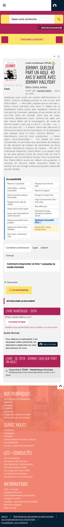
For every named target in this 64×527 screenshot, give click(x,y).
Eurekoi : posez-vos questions (19, 445)
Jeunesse (8, 411)
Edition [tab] (44, 247)
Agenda (8, 402)
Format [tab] (10, 255)
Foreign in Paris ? (13, 498)
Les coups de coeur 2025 (17, 470)
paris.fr (4, 516)
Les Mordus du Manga (15, 473)
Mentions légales (12, 504)
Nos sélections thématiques (18, 464)
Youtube (8, 436)
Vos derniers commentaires (18, 476)
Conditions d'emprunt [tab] (17, 247)
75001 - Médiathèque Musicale (37, 369)
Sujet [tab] (35, 247)
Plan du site (10, 508)
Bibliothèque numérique (17, 417)
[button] (57, 5)
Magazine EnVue (12, 492)
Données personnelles (25, 501)
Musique (8, 405)
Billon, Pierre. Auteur (36, 87)
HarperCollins (44, 90)
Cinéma (8, 408)
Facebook (9, 430)
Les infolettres (11, 442)
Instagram (9, 433)
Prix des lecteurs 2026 (15, 467)
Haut (60, 386)
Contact (14, 489)
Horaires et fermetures (15, 461)
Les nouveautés (12, 458)
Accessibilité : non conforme (14, 522)
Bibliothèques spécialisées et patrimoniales (33, 516)
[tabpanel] (32, 265)
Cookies (8, 501)
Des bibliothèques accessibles (19, 495)
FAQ (6, 489)
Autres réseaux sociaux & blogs (19, 439)
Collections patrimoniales (17, 414)
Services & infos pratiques (17, 399)
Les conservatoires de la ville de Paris (18, 519)
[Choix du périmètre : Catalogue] (5, 19)
